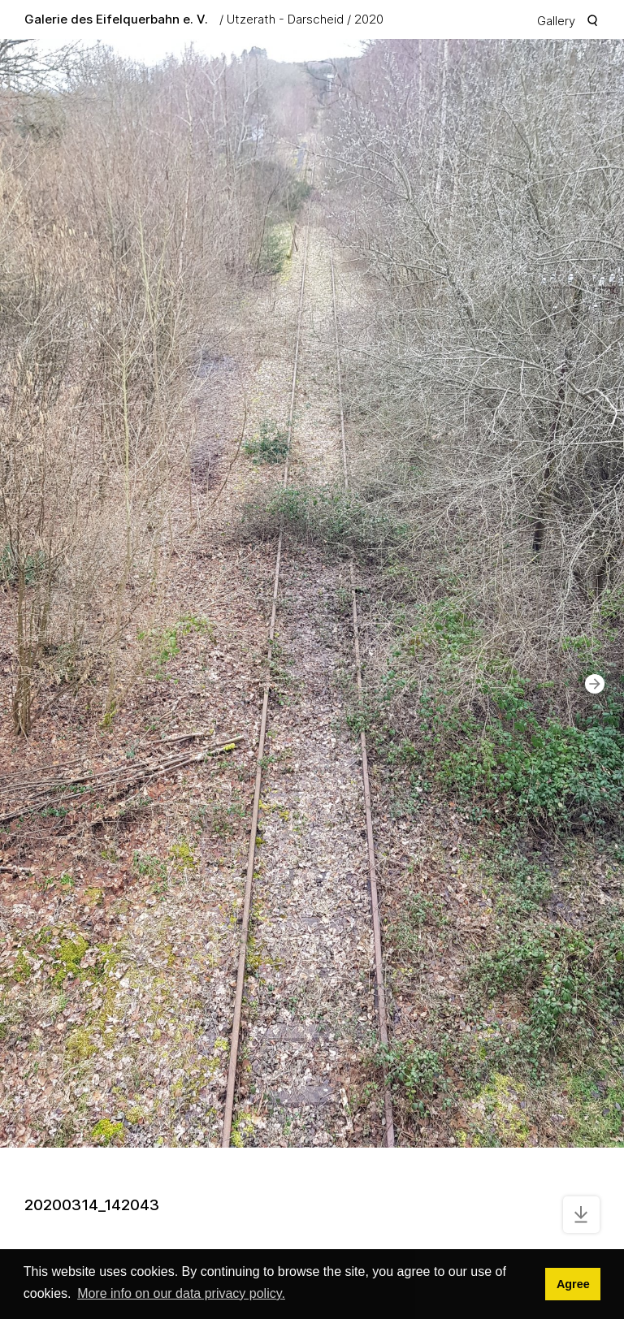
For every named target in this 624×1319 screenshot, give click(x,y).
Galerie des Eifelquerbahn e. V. (116, 19)
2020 (369, 19)
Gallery (556, 20)
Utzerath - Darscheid (285, 19)
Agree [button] (573, 1284)
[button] (594, 684)
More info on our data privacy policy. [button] (181, 1293)
